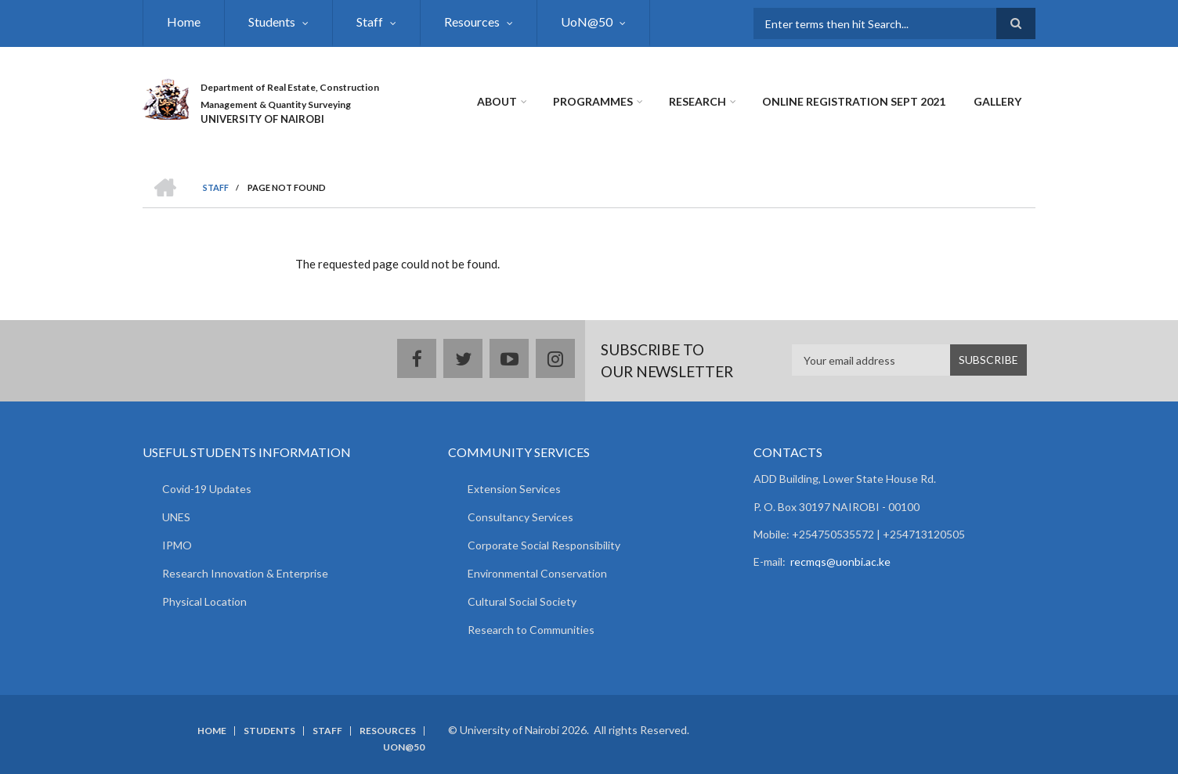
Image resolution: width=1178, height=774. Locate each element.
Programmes (593, 101)
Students (271, 21)
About (497, 101)
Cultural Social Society (522, 601)
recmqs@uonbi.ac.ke (840, 561)
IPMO (177, 545)
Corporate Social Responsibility (544, 545)
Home (184, 21)
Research (697, 101)
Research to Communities (531, 629)
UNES (176, 517)
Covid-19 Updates (206, 488)
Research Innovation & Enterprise (245, 573)
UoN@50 (586, 21)
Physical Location (204, 601)
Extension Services (514, 488)
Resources (472, 21)
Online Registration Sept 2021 (853, 101)
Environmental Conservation (537, 573)
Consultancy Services (520, 517)
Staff (369, 21)
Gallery (997, 101)
